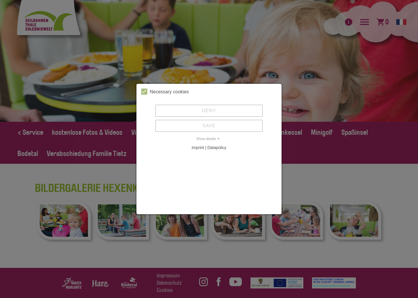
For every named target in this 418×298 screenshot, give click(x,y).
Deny (209, 110)
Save (209, 125)
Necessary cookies (165, 91)
